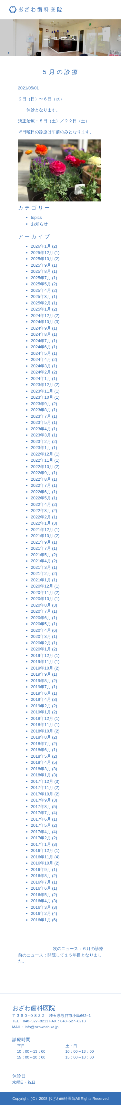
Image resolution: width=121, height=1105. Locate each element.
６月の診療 (92, 948)
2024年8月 (41, 334)
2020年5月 (41, 623)
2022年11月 (42, 460)
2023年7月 (41, 416)
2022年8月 (41, 479)
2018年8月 (41, 737)
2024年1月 (41, 378)
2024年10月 (42, 321)
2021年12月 (42, 529)
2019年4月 (41, 699)
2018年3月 (41, 768)
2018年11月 (42, 724)
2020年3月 (41, 636)
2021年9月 (41, 542)
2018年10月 (42, 731)
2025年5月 (41, 283)
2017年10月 (42, 794)
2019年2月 (41, 705)
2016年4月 (41, 900)
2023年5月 (41, 422)
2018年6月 (41, 749)
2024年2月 (41, 372)
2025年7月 (41, 277)
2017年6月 (41, 819)
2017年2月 (41, 837)
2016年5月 (41, 894)
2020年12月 (42, 586)
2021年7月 (41, 548)
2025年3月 (41, 296)
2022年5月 (41, 498)
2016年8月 (41, 875)
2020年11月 (42, 592)
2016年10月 (42, 863)
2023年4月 (41, 428)
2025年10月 (42, 258)
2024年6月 (41, 346)
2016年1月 (41, 919)
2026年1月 (41, 246)
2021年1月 (41, 580)
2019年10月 (42, 668)
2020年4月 (41, 630)
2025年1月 (41, 309)
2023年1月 (41, 447)
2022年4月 (41, 504)
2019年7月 (41, 686)
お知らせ (39, 223)
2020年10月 (42, 598)
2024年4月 (41, 359)
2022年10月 (42, 466)
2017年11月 (42, 787)
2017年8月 (41, 806)
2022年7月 (41, 485)
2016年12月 (42, 850)
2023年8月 (41, 409)
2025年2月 (41, 303)
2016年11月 (42, 856)
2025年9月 (41, 265)
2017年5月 (41, 825)
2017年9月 (41, 800)
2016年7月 (41, 882)
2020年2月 (41, 642)
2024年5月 (41, 353)
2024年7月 (41, 340)
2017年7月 (41, 812)
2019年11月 (42, 661)
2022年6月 (41, 491)
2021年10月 (42, 535)
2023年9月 (41, 403)
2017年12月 (42, 781)
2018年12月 (42, 718)
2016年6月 (41, 888)
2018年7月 (41, 743)
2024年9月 (41, 328)
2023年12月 (42, 384)
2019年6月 (41, 693)
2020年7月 (41, 611)
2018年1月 (41, 774)
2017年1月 (41, 844)
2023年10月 (42, 397)
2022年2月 (41, 517)
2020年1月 (41, 649)
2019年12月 (42, 655)
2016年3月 (41, 907)
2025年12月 (42, 252)
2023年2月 (41, 441)
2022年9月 (41, 472)
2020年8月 (41, 605)
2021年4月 (41, 560)
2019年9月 (41, 674)
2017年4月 (41, 831)
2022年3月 (41, 510)
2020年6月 (41, 617)
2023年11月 (42, 391)
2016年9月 (41, 869)
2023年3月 (41, 435)
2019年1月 (41, 712)
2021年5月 (41, 554)
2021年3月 (41, 567)
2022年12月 (42, 454)
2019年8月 (41, 680)
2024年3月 (41, 365)
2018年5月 (41, 756)
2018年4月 (41, 762)
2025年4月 (41, 290)
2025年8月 (41, 271)
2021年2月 (41, 573)
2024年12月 (42, 315)
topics (36, 217)
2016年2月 (41, 913)
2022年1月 (41, 523)
